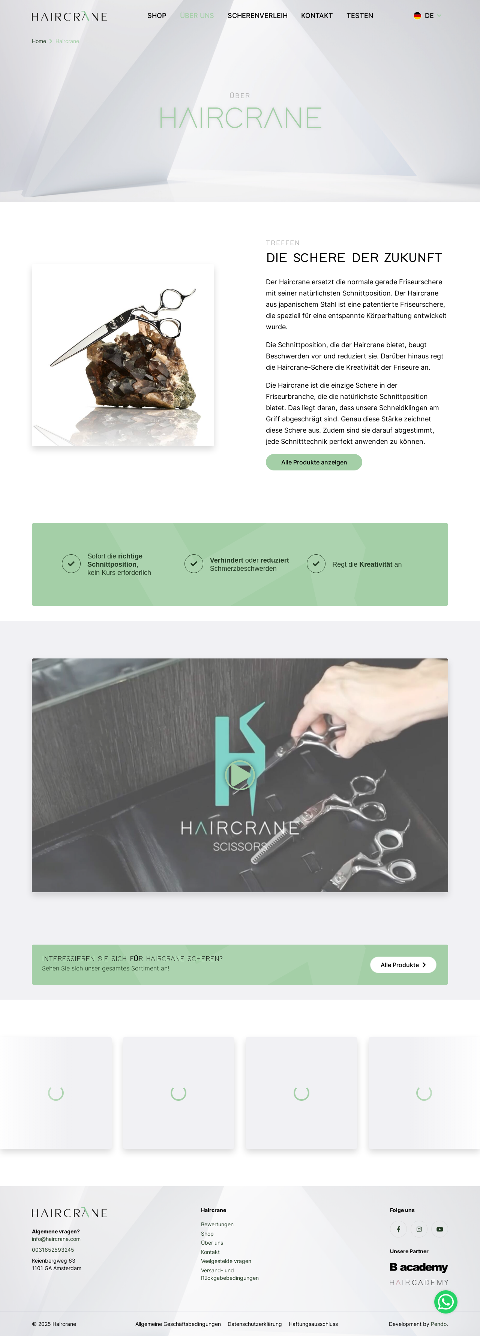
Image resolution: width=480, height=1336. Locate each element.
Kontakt (210, 1252)
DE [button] (423, 16)
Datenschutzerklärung (255, 1324)
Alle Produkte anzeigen (314, 462)
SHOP (156, 15)
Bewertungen (217, 1224)
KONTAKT (317, 15)
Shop (207, 1233)
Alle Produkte (400, 965)
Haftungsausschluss (313, 1324)
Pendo (439, 1324)
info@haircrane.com (56, 1239)
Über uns (212, 1242)
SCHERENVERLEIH (258, 15)
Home (39, 41)
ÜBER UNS (200, 14)
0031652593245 (53, 1249)
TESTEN (359, 15)
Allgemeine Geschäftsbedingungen (178, 1324)
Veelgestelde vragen (226, 1261)
